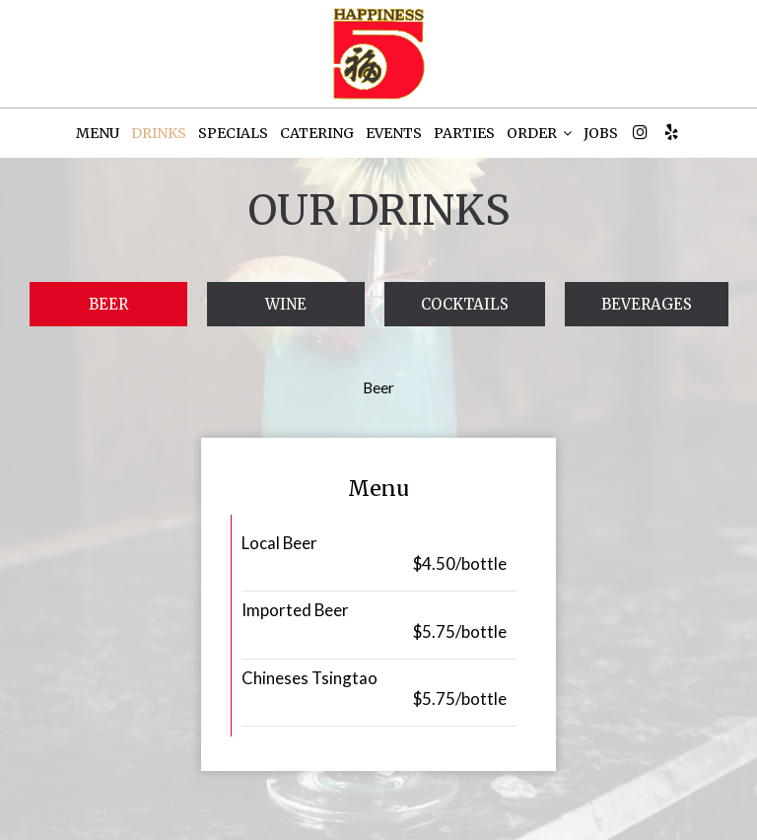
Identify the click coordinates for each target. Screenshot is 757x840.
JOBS (601, 133)
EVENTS (394, 133)
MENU (97, 133)
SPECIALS (233, 133)
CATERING (317, 133)
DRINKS (158, 133)
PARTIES (464, 133)
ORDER (539, 133)
